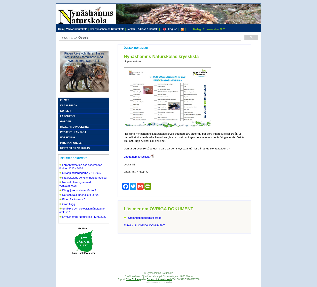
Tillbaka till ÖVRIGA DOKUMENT (144, 225)
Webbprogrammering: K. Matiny (159, 282)
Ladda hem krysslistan (137, 156)
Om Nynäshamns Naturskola (108, 29)
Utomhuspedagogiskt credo (144, 217)
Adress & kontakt (148, 29)
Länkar (132, 29)
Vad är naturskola (77, 29)
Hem (61, 29)
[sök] (149, 38)
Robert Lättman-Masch (159, 279)
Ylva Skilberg (133, 279)
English (170, 29)
